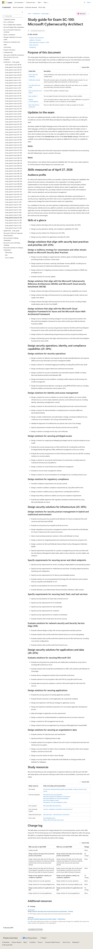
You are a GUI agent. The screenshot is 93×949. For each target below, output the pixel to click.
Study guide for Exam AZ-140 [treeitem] (13, 96)
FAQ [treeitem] (6, 255)
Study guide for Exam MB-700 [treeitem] (13, 181)
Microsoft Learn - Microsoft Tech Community (56, 814)
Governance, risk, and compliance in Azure (55, 802)
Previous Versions (16, 942)
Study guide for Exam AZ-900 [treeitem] (13, 116)
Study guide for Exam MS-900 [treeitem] (13, 199)
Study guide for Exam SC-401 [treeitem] (13, 225)
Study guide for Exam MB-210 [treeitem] (13, 155)
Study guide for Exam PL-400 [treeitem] (13, 207)
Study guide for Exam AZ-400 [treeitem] (13, 103)
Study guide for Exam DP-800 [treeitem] (13, 137)
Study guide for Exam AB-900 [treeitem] (13, 75)
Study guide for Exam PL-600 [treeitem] (13, 212)
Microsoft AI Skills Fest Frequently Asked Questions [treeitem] (13, 234)
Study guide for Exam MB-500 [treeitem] (13, 179)
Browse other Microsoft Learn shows (53, 820)
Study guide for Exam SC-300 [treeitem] (13, 223)
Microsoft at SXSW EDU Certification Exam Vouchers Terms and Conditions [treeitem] (14, 57)
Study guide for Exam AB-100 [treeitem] (13, 65)
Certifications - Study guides (41, 13)
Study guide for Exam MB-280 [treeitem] (13, 168)
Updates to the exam (35, 40)
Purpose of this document (36, 37)
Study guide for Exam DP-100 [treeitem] (13, 119)
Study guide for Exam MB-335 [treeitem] (13, 176)
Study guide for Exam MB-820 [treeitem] (13, 186)
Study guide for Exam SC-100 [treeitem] (13, 217)
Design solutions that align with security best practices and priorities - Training (50, 911)
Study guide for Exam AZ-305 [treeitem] (13, 101)
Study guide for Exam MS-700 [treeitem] (13, 194)
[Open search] (84, 2)
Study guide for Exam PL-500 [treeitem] (13, 210)
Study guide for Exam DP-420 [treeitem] (13, 127)
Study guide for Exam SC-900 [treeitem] (13, 228)
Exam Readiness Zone (49, 818)
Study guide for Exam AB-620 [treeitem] (13, 67)
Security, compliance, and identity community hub (57, 809)
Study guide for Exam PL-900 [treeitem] (13, 215)
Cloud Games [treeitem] (7, 47)
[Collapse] (22, 12)
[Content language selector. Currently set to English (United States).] (10, 938)
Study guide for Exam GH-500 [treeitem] (13, 150)
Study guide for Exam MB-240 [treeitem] (13, 163)
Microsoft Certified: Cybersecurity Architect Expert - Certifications (46, 919)
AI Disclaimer (5, 942)
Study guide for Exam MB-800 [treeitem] (13, 184)
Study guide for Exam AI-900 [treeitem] (13, 85)
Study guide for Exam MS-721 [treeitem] (13, 197)
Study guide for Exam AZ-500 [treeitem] (13, 106)
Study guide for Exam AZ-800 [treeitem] (13, 111)
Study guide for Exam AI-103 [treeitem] (13, 80)
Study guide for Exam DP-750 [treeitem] (13, 134)
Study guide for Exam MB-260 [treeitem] (13, 166)
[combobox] (12, 16)
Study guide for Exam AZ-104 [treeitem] (13, 90)
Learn (29, 13)
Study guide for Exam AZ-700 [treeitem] (13, 109)
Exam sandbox (33, 96)
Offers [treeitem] (5, 44)
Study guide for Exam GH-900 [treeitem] (13, 153)
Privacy (40, 942)
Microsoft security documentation (52, 794)
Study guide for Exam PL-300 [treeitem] (13, 205)
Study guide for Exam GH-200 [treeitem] (13, 145)
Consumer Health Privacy (52, 942)
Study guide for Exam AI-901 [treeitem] (13, 88)
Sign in (89, 2)
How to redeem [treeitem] (9, 258)
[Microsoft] (3, 2)
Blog (25, 942)
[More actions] (88, 13)
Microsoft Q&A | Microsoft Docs (52, 806)
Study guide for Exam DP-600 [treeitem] (13, 129)
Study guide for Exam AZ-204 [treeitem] (13, 98)
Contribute (33, 942)
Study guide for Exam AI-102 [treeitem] (13, 77)
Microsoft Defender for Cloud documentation (56, 798)
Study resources (33, 45)
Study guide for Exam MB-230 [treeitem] (13, 160)
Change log (32, 47)
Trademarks (75, 942)
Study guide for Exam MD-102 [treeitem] (13, 189)
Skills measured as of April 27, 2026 (39, 42)
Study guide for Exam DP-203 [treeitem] (13, 122)
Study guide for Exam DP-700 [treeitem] (13, 132)
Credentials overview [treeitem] (9, 19)
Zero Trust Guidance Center (51, 800)
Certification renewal (34, 80)
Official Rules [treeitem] (8, 252)
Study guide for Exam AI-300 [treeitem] (13, 83)
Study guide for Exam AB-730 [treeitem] (13, 70)
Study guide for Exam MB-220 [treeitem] (13, 158)
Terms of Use (66, 942)
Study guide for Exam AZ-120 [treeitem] (13, 93)
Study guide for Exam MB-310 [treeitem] (13, 171)
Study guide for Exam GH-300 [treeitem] (13, 148)
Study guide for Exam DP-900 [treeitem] (13, 140)
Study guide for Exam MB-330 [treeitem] (13, 173)
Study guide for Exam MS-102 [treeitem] (13, 192)
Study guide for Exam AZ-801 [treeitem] (13, 114)
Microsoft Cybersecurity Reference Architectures (56, 796)
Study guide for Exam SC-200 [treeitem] (13, 220)
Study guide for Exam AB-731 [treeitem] (13, 72)
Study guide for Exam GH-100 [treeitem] (13, 142)
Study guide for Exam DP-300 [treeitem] (13, 124)
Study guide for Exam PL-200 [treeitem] (13, 202)
